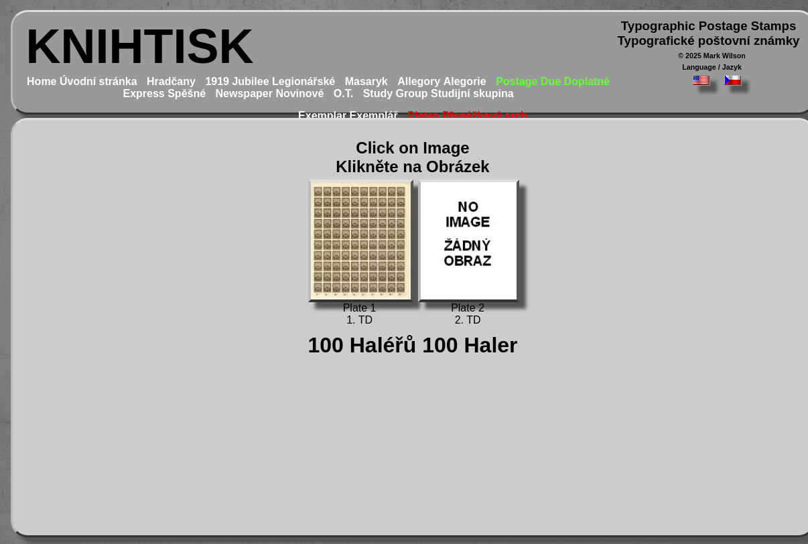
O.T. (343, 93)
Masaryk (366, 81)
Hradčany (171, 81)
